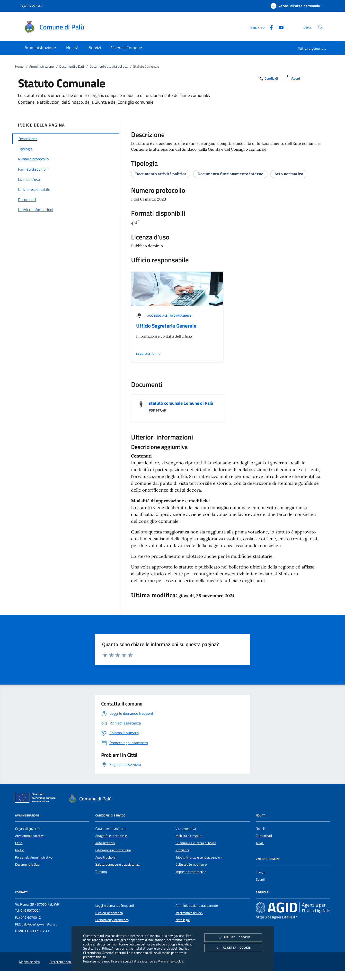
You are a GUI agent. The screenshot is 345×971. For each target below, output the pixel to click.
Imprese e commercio (191, 871)
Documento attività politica (108, 66)
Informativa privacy (189, 913)
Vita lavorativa (186, 828)
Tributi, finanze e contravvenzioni (199, 857)
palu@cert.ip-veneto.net (39, 924)
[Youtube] (279, 27)
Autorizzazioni (105, 843)
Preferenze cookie (170, 961)
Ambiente (182, 850)
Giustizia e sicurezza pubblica (196, 843)
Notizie (260, 828)
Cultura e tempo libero (191, 864)
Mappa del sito (29, 961)
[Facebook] (269, 27)
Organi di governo (27, 828)
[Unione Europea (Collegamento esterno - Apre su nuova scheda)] (36, 799)
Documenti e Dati (71, 66)
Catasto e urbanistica (110, 828)
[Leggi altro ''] (148, 354)
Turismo (101, 871)
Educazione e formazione (113, 850)
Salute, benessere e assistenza (117, 864)
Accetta (233, 948)
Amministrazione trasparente (197, 905)
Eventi (260, 879)
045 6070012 (31, 917)
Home (19, 66)
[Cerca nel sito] (320, 27)
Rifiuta (233, 938)
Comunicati (264, 835)
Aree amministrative (29, 835)
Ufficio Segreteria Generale (166, 326)
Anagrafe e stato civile (111, 835)
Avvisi (260, 843)
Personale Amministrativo (34, 857)
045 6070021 (30, 910)
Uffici (19, 843)
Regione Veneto (30, 6)
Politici (19, 850)
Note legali (183, 920)
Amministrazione (41, 66)
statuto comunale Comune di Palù (181, 403)
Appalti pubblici (105, 857)
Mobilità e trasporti (189, 835)
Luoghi (260, 872)
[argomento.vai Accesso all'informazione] (169, 315)
